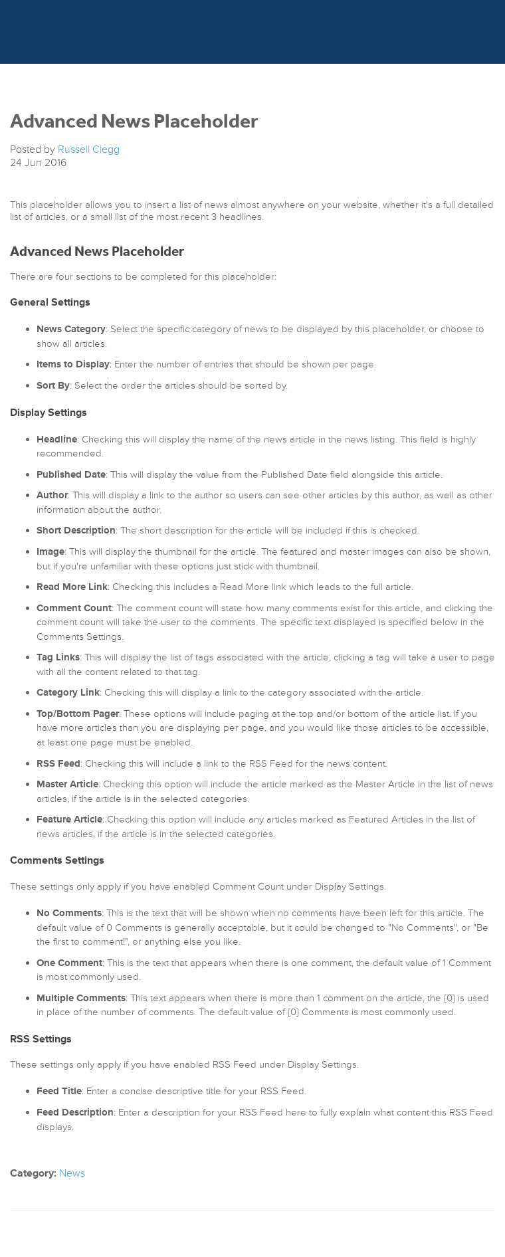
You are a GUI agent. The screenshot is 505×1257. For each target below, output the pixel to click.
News (72, 1173)
